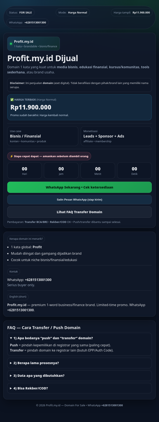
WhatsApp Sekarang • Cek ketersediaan (79, 187)
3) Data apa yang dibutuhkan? (38, 375)
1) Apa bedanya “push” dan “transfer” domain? (53, 338)
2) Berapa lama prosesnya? (36, 363)
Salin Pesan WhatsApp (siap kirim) (79, 199)
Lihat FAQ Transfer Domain (79, 212)
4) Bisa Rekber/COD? (30, 388)
